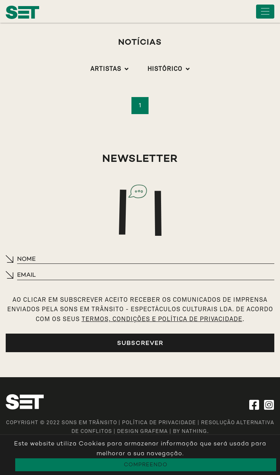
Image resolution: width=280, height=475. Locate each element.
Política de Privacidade (159, 422)
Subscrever (140, 342)
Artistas (105, 69)
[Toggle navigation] (265, 12)
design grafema (142, 431)
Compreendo (146, 464)
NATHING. (195, 431)
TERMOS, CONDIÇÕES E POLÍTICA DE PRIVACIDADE (162, 319)
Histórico (164, 69)
